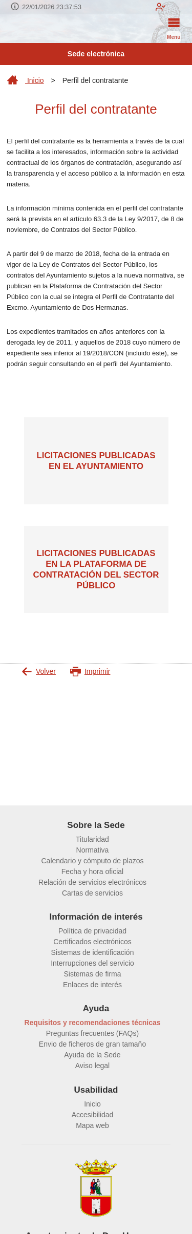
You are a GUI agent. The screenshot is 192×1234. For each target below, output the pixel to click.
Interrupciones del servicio (92, 963)
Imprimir (90, 671)
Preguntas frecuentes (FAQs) (92, 1033)
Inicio (25, 80)
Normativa (92, 850)
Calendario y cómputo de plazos (92, 861)
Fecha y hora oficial (92, 871)
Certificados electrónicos (92, 942)
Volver (39, 671)
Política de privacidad (92, 931)
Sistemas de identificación (92, 952)
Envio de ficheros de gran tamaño (92, 1044)
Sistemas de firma (92, 974)
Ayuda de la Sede (92, 1055)
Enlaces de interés (92, 985)
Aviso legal (92, 1065)
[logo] (21, 28)
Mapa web (92, 1125)
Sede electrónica (96, 54)
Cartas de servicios (92, 893)
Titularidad (92, 839)
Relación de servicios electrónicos (92, 882)
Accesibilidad (93, 1115)
